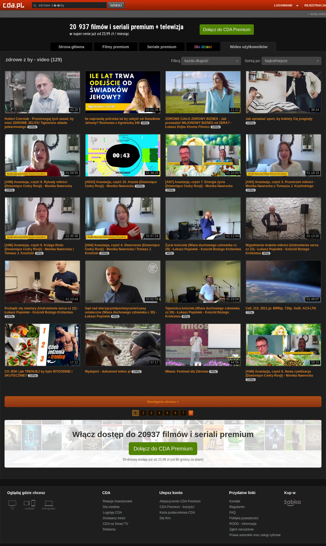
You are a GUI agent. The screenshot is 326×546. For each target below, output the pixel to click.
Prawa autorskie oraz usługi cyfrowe (255, 535)
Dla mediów (111, 507)
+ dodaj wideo (317, 14)
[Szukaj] (69, 5)
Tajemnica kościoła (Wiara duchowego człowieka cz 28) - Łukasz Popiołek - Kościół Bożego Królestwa (202, 312)
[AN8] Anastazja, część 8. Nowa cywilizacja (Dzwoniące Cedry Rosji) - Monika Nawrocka (279, 373)
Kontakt (234, 501)
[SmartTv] (33, 512)
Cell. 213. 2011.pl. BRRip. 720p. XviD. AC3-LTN (281, 308)
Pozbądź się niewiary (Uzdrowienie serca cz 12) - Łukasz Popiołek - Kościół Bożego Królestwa (42, 310)
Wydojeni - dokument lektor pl (108, 371)
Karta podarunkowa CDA (177, 512)
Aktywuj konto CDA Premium (180, 501)
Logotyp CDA (112, 512)
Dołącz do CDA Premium (162, 449)
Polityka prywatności (243, 518)
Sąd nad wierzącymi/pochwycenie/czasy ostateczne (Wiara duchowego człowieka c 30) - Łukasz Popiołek (121, 312)
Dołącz (226, 29)
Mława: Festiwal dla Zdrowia (186, 371)
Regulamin (236, 507)
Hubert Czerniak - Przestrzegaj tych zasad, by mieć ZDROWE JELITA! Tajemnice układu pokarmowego (39, 123)
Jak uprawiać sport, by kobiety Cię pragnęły (279, 119)
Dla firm (165, 518)
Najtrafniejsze (292, 61)
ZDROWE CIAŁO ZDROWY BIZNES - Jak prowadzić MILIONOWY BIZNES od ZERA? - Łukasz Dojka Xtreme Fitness (198, 123)
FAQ (232, 512)
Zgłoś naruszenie (241, 529)
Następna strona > (159, 402)
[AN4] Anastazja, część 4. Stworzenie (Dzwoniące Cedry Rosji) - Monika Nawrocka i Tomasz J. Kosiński (122, 249)
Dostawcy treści (114, 518)
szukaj (116, 5)
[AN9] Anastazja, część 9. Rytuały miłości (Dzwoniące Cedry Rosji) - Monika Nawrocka (38, 184)
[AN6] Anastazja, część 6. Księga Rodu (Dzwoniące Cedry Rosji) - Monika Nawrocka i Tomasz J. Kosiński (39, 249)
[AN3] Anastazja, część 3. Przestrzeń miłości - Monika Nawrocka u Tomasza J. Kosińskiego (280, 184)
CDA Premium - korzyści (177, 507)
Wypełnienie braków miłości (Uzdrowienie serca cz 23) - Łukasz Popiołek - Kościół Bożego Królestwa (282, 249)
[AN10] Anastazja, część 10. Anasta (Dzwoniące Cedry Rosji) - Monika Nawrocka (121, 184)
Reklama (109, 529)
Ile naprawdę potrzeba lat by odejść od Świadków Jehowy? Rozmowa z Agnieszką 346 (122, 121)
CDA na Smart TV (115, 524)
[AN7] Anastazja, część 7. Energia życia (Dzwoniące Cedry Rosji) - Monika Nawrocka (198, 184)
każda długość (211, 61)
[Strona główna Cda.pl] (14, 5)
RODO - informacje (243, 524)
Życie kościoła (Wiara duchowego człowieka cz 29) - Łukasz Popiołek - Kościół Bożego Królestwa (203, 247)
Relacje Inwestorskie (117, 501)
